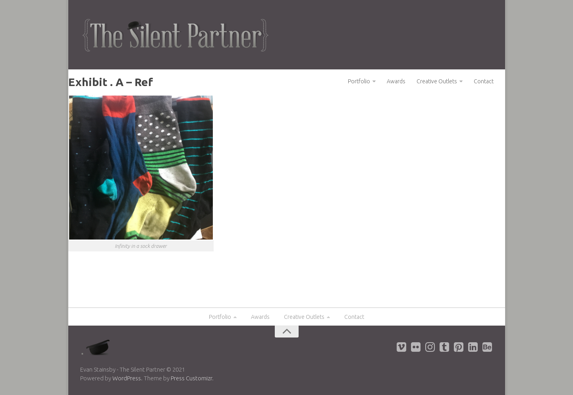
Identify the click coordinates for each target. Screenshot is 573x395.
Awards (396, 81)
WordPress (126, 378)
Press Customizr (191, 378)
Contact (484, 81)
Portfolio (359, 81)
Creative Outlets (437, 81)
